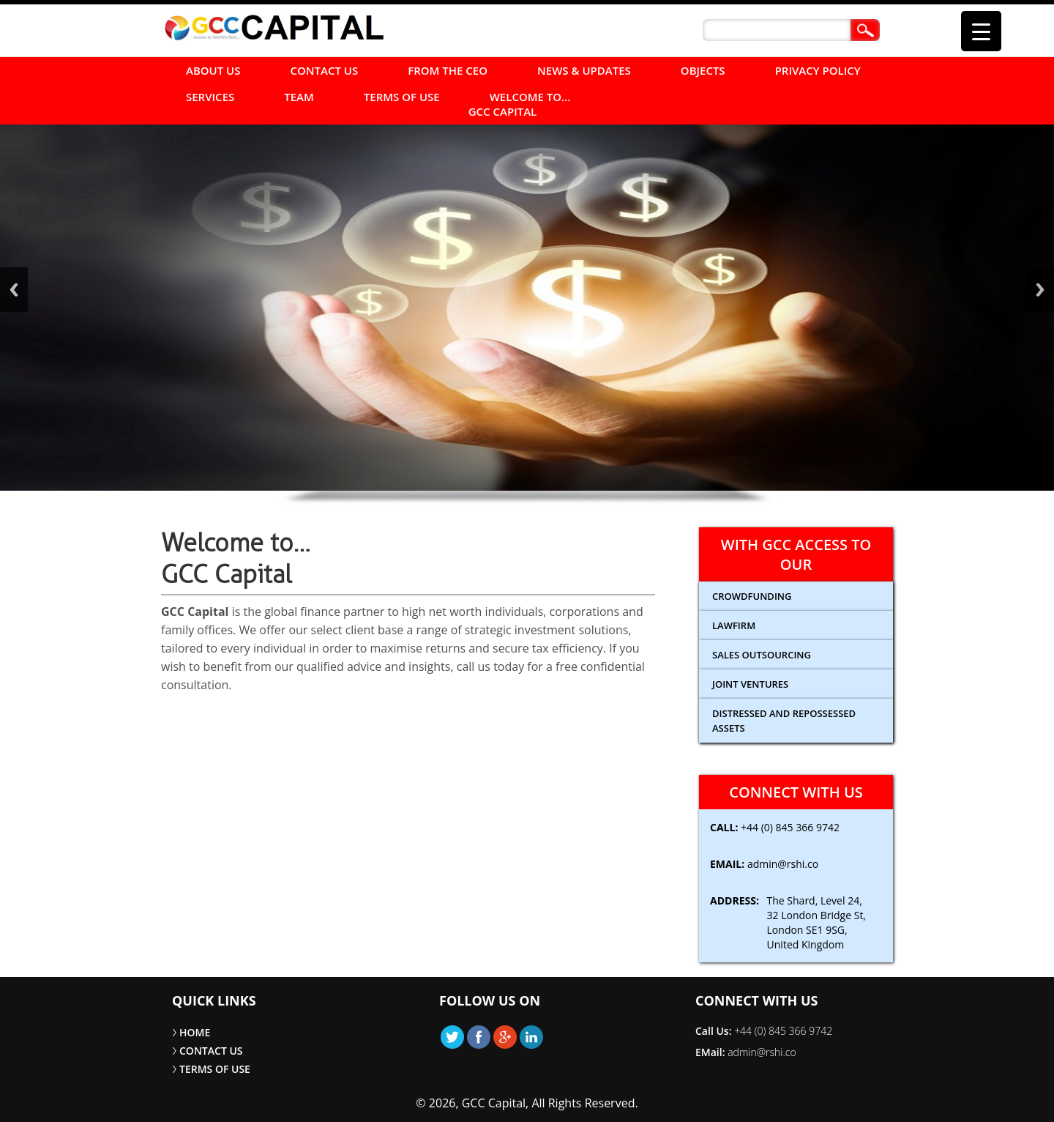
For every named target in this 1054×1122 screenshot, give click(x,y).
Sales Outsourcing (761, 654)
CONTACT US (325, 70)
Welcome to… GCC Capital (519, 104)
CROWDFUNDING (751, 596)
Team (299, 96)
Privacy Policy (818, 70)
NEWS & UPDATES (584, 70)
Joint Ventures (750, 684)
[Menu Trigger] (981, 31)
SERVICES (210, 96)
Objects (703, 70)
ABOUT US (213, 70)
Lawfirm (733, 625)
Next (1040, 289)
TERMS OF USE (402, 96)
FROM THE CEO (447, 70)
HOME (194, 1032)
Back (14, 289)
